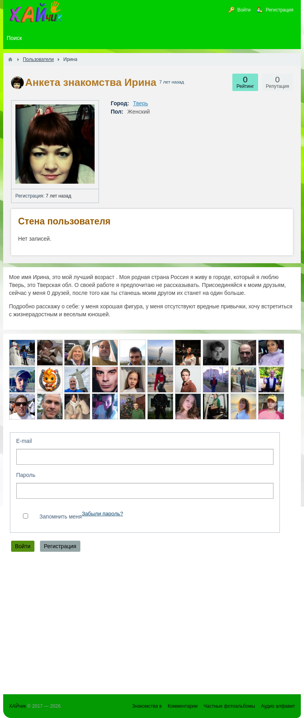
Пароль (26, 475)
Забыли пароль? (102, 514)
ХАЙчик (17, 706)
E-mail (24, 441)
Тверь (140, 103)
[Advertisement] (152, 625)
